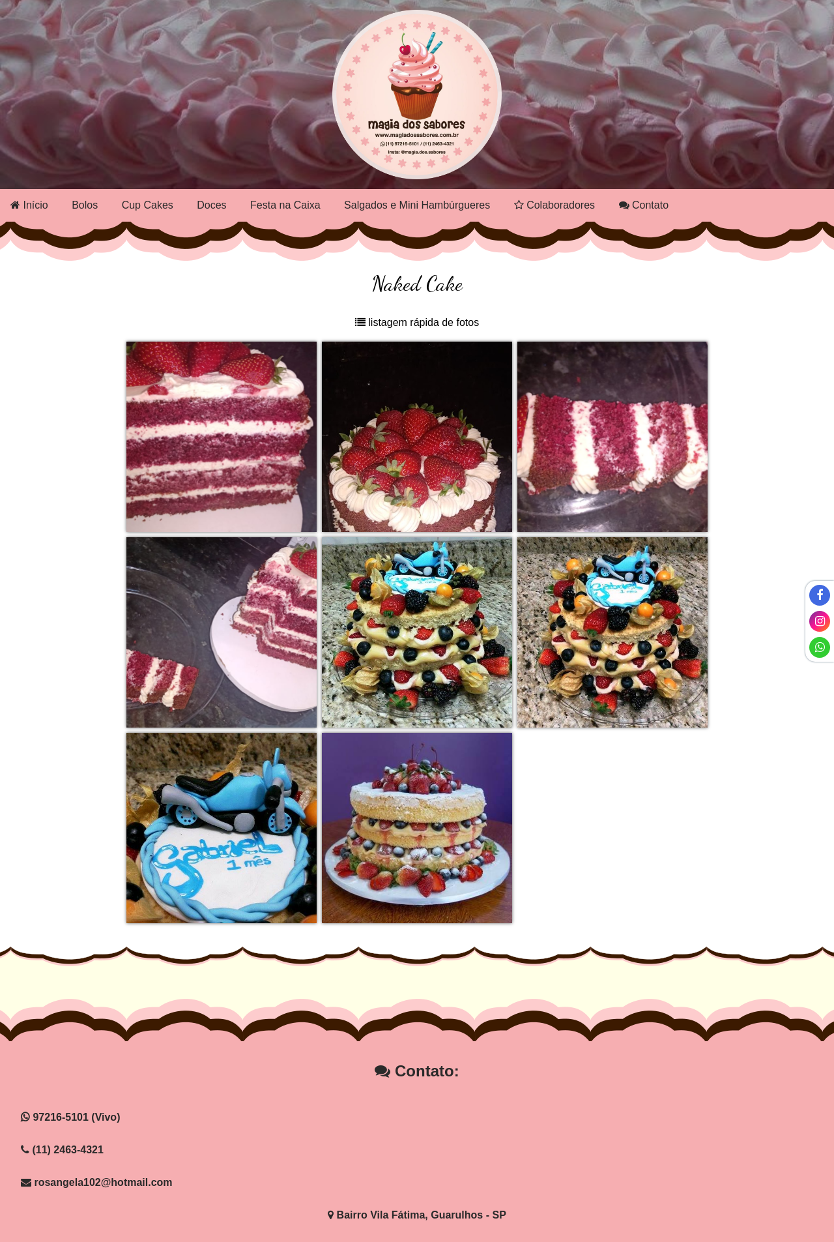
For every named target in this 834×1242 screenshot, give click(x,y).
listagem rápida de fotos (417, 322)
